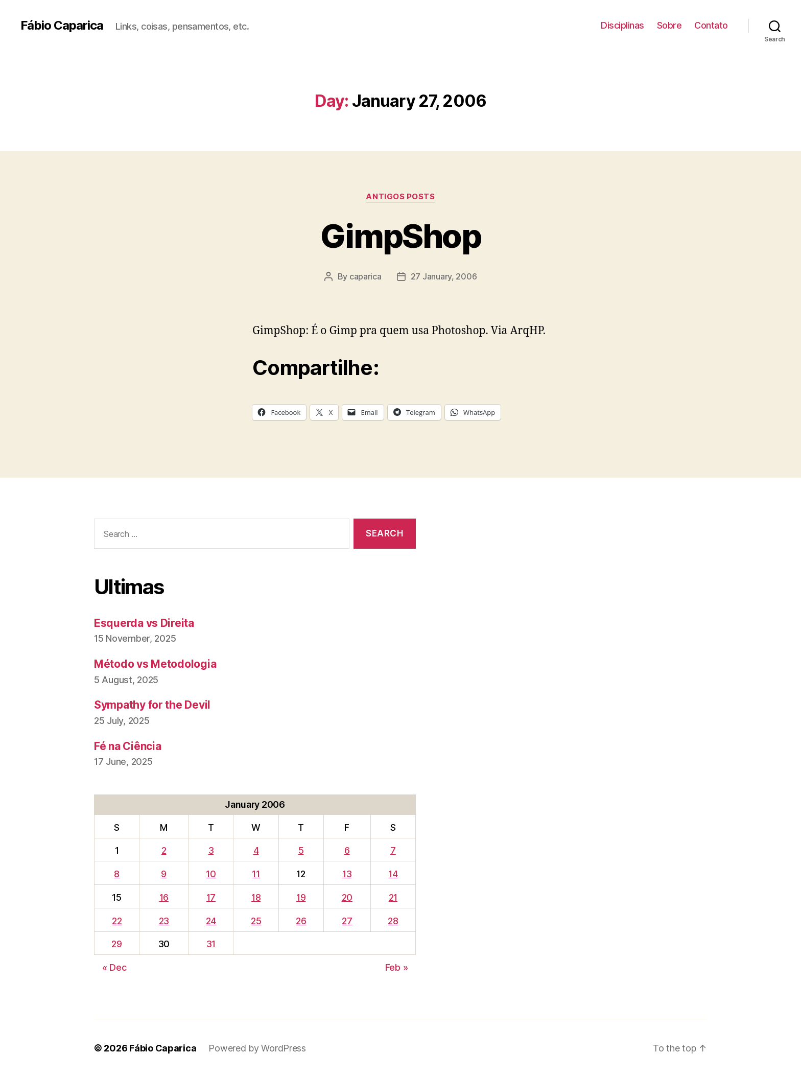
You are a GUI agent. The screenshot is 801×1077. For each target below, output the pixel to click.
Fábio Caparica (61, 25)
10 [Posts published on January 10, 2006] (211, 874)
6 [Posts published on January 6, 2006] (347, 850)
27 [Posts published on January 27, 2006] (347, 921)
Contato (711, 25)
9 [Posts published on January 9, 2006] (164, 874)
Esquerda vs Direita (144, 623)
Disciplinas (622, 25)
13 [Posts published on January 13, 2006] (346, 874)
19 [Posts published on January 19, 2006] (300, 897)
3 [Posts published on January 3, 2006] (211, 850)
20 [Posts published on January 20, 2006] (347, 897)
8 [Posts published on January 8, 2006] (117, 874)
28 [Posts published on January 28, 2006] (393, 921)
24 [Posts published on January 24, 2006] (211, 921)
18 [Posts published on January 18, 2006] (256, 897)
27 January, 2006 (444, 276)
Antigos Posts (400, 196)
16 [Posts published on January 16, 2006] (164, 897)
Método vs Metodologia (155, 664)
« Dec (114, 967)
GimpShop (400, 235)
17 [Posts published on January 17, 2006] (211, 897)
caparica (365, 276)
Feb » (396, 967)
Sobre (669, 25)
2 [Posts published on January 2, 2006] (164, 850)
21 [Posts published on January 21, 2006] (393, 897)
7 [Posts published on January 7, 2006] (393, 850)
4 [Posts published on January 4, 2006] (256, 850)
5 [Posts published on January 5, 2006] (301, 850)
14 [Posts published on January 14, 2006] (392, 874)
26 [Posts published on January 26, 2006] (301, 921)
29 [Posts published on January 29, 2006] (116, 944)
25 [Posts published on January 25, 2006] (256, 921)
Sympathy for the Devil (152, 704)
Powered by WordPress (257, 1048)
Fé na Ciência (127, 746)
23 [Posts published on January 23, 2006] (164, 921)
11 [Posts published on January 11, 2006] (256, 874)
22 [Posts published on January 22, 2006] (117, 921)
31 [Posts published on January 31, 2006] (211, 944)
